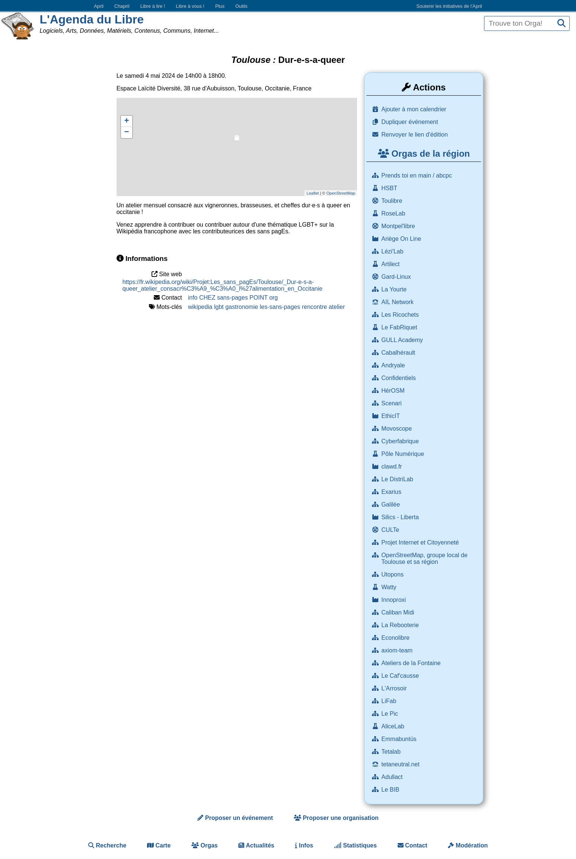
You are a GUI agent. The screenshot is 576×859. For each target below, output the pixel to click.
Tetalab (391, 751)
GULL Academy (402, 340)
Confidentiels (399, 378)
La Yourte (394, 289)
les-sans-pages (280, 307)
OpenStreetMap (340, 193)
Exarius (392, 492)
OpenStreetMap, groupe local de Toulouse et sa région (424, 558)
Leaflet (312, 193)
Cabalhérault (399, 352)
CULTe (391, 530)
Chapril (122, 6)
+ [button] (126, 121)
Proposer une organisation (336, 818)
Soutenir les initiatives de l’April (449, 6)
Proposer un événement (235, 818)
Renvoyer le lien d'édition (414, 134)
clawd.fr (392, 466)
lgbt (219, 307)
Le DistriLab (398, 479)
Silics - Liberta (400, 517)
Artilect (391, 264)
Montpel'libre (399, 226)
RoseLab (394, 213)
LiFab (389, 701)
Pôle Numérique (403, 454)
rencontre (314, 307)
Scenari (392, 403)
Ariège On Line (402, 239)
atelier (337, 307)
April (99, 6)
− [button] (126, 132)
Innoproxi (394, 600)
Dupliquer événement (409, 122)
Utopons (393, 574)
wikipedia (200, 307)
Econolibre (396, 638)
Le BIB (391, 789)
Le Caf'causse (400, 676)
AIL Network (398, 302)
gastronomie (241, 307)
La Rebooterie (400, 625)
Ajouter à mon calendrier (413, 109)
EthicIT (391, 416)
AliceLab (393, 726)
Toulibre (392, 201)
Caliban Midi (398, 612)
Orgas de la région (424, 154)
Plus (220, 6)
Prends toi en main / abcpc (417, 175)
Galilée (391, 504)
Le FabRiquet (400, 327)
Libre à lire (152, 6)
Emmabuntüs (399, 739)
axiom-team (397, 650)
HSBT (390, 188)
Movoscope (397, 428)
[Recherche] (561, 23)
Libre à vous (190, 6)
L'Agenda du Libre (91, 19)
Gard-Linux (397, 277)
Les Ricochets (400, 315)
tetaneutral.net (401, 764)
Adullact (392, 777)
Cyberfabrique (400, 441)
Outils (241, 6)
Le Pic (390, 713)
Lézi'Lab (393, 251)
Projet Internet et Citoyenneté (421, 542)
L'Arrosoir (394, 688)
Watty (389, 587)
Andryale (394, 365)
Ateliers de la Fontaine (411, 663)
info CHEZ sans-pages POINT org (233, 297)
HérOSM (393, 390)
